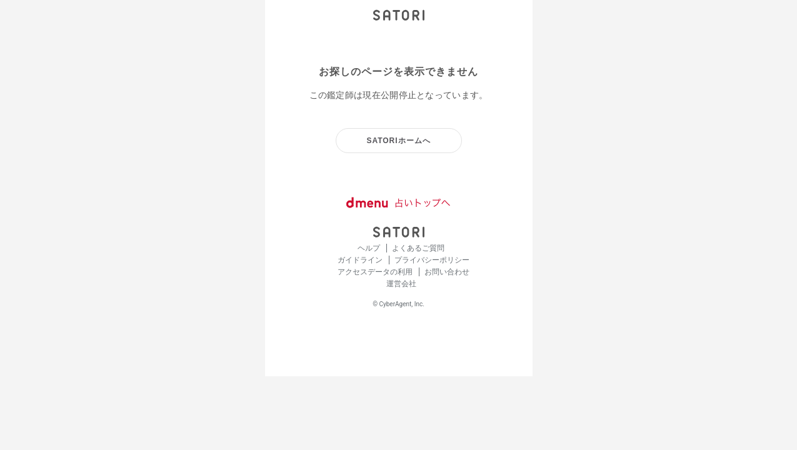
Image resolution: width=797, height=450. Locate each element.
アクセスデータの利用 (376, 272)
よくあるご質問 (418, 248)
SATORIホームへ (398, 140)
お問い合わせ (446, 272)
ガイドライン (361, 260)
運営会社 (401, 283)
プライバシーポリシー (431, 260)
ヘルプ (370, 248)
